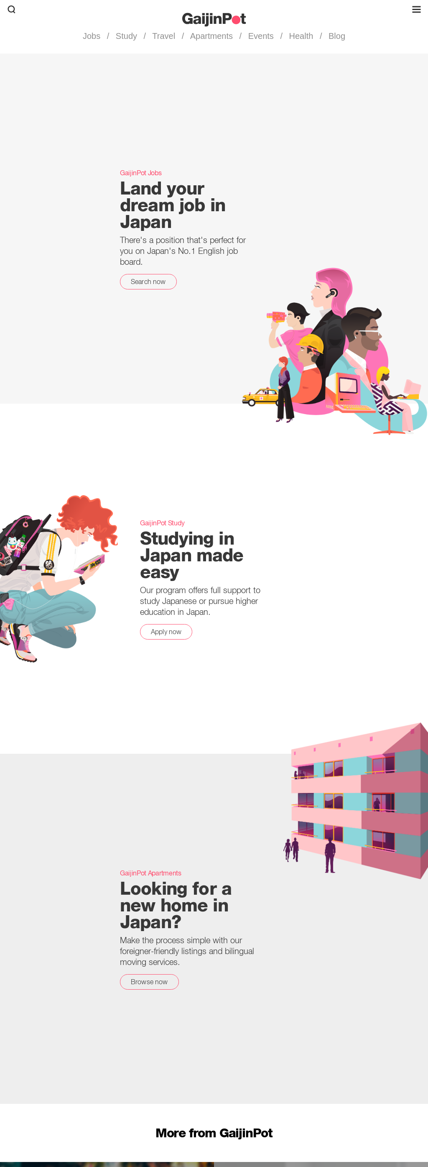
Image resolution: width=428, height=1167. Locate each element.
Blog (335, 36)
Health (301, 36)
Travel (164, 36)
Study (126, 36)
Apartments (211, 36)
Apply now (166, 631)
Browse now (149, 981)
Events (261, 36)
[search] (11, 9)
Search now (148, 281)
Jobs (93, 36)
